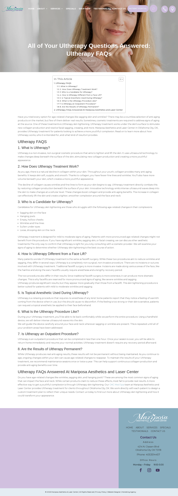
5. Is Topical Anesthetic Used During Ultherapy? (81, 98)
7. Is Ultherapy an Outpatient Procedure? (78, 104)
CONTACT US (158, 431)
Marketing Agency (129, 492)
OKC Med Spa (117, 384)
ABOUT (140, 427)
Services (55, 8)
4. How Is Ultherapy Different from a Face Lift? (81, 95)
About (41, 8)
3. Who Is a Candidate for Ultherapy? (76, 92)
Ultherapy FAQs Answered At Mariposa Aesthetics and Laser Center (89, 110)
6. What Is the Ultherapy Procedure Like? (78, 101)
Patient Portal (138, 8)
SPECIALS (71, 8)
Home (31, 8)
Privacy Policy (100, 492)
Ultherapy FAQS (63, 83)
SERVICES (152, 427)
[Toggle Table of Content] (120, 79)
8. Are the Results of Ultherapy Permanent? (79, 107)
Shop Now (85, 8)
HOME (131, 427)
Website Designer (114, 492)
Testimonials (101, 8)
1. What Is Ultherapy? (68, 86)
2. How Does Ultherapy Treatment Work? (78, 89)
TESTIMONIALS (141, 431)
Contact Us (119, 8)
